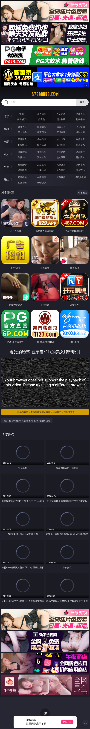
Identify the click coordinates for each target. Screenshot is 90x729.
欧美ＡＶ (61, 126)
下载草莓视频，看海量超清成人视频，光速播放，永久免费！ (51, 412)
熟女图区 (61, 157)
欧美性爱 (80, 139)
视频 (6, 129)
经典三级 (41, 144)
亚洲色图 (41, 151)
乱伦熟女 (61, 144)
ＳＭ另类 (80, 131)
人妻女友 (61, 164)
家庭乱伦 (41, 164)
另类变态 (80, 144)
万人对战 (61, 113)
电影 (6, 141)
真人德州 (41, 113)
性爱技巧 (80, 169)
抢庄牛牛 (80, 119)
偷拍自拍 (41, 139)
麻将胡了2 (22, 119)
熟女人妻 (22, 131)
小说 (6, 167)
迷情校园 (22, 169)
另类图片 (80, 157)
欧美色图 (61, 151)
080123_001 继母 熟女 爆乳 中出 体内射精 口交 (27, 420)
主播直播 (61, 131)
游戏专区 (80, 113)
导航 (6, 179)
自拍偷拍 (41, 126)
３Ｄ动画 (80, 126)
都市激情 (22, 164)
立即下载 (67, 721)
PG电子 (22, 113)
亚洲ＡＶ (22, 126)
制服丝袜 (22, 144)
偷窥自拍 (22, 151)
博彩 (6, 116)
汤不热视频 (80, 177)
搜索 (82, 102)
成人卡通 (61, 139)
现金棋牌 (61, 119)
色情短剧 (41, 182)
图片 (6, 154)
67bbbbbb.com (45, 94)
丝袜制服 (41, 131)
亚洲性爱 (22, 139)
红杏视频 (22, 182)
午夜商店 (41, 177)
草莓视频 (61, 177)
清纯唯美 (41, 157)
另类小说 (41, 169)
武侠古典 (80, 164)
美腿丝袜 (22, 157)
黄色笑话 (61, 169)
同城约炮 (22, 177)
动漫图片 (80, 151)
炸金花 (41, 119)
